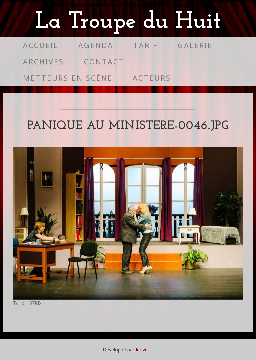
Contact (104, 61)
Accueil (40, 45)
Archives (43, 61)
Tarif (145, 45)
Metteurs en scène (68, 78)
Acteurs (152, 78)
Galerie (195, 45)
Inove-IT (145, 349)
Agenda (95, 45)
